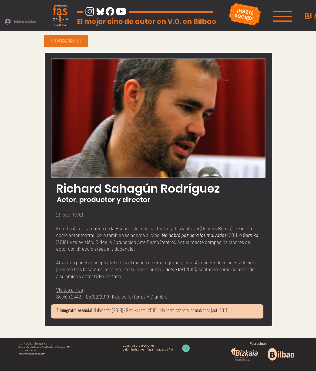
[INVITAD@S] (66, 41)
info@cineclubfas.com (34, 353)
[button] (282, 16)
